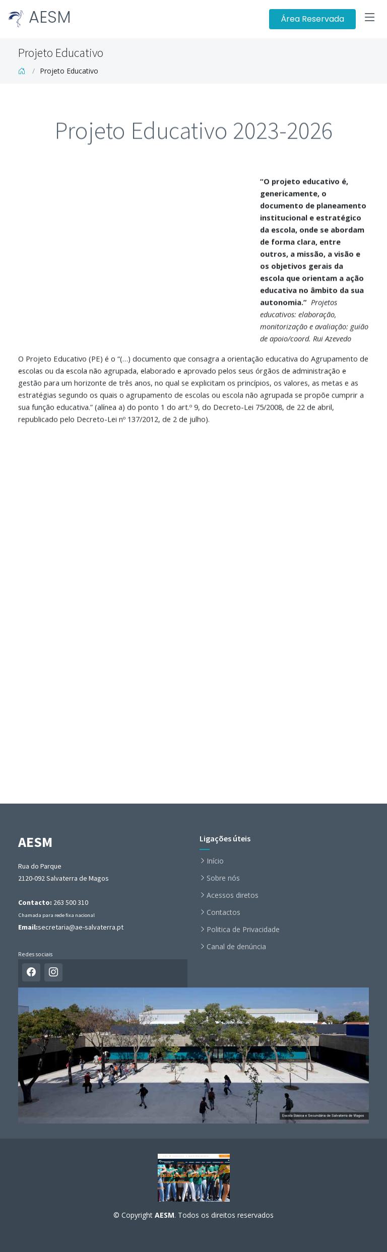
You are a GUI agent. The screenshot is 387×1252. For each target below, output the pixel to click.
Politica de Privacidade (243, 929)
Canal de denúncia (236, 946)
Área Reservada (312, 19)
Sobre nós (223, 878)
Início (215, 861)
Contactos (223, 912)
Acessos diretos (233, 895)
